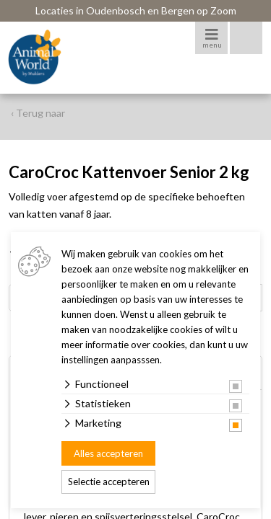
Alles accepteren (108, 453)
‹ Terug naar (38, 113)
